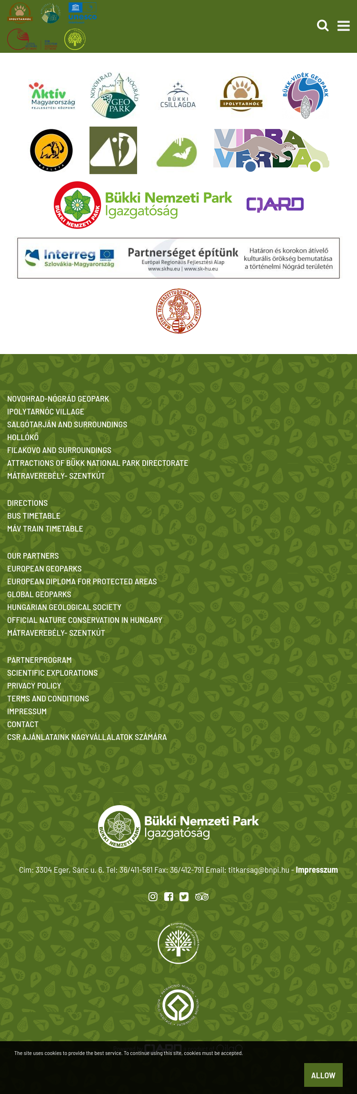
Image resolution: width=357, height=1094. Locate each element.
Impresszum (317, 869)
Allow (323, 1075)
